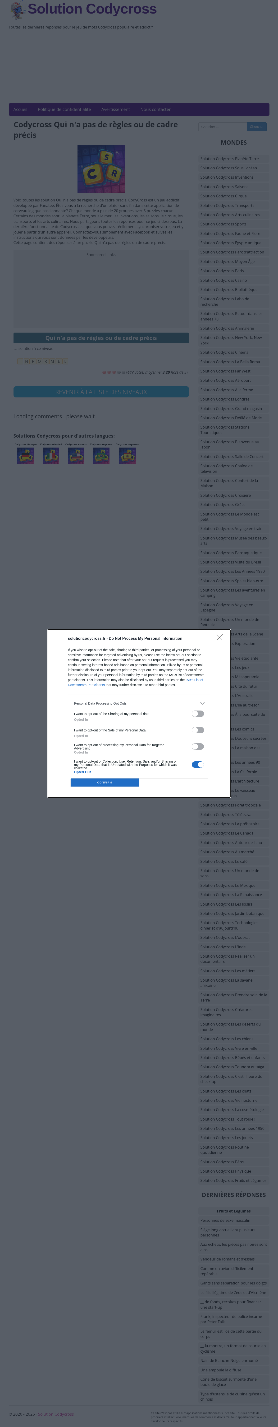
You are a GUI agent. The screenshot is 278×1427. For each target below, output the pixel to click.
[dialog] (139, 713)
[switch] (198, 714)
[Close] (221, 638)
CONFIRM (105, 782)
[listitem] (139, 703)
